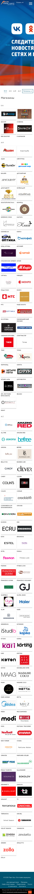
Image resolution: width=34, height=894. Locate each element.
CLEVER (19, 476)
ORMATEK (4, 755)
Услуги (30, 884)
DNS (18, 522)
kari (2, 653)
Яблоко (19, 394)
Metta (19, 697)
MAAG (3, 682)
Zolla (3, 857)
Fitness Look (21, 566)
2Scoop (3, 122)
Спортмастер (21, 335)
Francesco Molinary (24, 580)
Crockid (19, 505)
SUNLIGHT (4, 799)
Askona (3, 447)
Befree (19, 447)
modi (2, 726)
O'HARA (19, 741)
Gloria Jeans (21, 595)
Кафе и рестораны (8, 884)
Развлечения (21, 884)
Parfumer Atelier (23, 755)
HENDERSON (4, 624)
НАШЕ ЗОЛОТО (21, 304)
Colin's (3, 491)
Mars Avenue (5, 697)
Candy (3, 476)
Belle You (4, 462)
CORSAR (19, 491)
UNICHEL (19, 813)
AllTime (3, 432)
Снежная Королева (7, 335)
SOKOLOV (20, 784)
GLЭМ (2, 609)
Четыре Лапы (5, 379)
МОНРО (19, 290)
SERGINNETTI (5, 784)
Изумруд (20, 202)
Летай (19, 261)
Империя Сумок (6, 217)
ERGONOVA (20, 536)
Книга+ (19, 231)
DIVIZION (3, 522)
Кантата (19, 217)
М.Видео (20, 275)
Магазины (24, 882)
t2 (17, 799)
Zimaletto (20, 843)
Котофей (20, 246)
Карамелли (5, 231)
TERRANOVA (5, 813)
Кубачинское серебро (8, 261)
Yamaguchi (20, 828)
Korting (19, 653)
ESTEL (3, 551)
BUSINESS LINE (21, 462)
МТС (2, 304)
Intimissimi (20, 624)
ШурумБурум (21, 379)
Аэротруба (20, 159)
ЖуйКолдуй (21, 188)
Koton (3, 668)
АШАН (3, 159)
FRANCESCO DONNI (7, 580)
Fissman (3, 566)
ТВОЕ (2, 350)
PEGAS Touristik (6, 770)
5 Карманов (21, 136)
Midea (3, 711)
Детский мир (21, 173)
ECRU (2, 536)
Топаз (19, 350)
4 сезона (20, 122)
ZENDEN (3, 843)
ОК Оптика (4, 319)
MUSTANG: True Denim (24, 726)
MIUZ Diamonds (22, 711)
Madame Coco (21, 682)
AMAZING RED (21, 432)
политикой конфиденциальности (17, 892)
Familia (19, 551)
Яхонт (3, 410)
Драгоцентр (5, 188)
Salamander (21, 770)
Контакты (22, 886)
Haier (18, 609)
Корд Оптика (5, 246)
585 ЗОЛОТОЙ (5, 136)
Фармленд (4, 364)
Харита (19, 364)
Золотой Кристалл (7, 202)
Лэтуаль (4, 275)
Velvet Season (6, 828)
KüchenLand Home (23, 668)
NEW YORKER (5, 741)
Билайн (3, 173)
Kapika (19, 638)
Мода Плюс (5, 290)
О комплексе (12, 886)
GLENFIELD (4, 595)
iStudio (3, 638)
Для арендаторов (13, 882)
